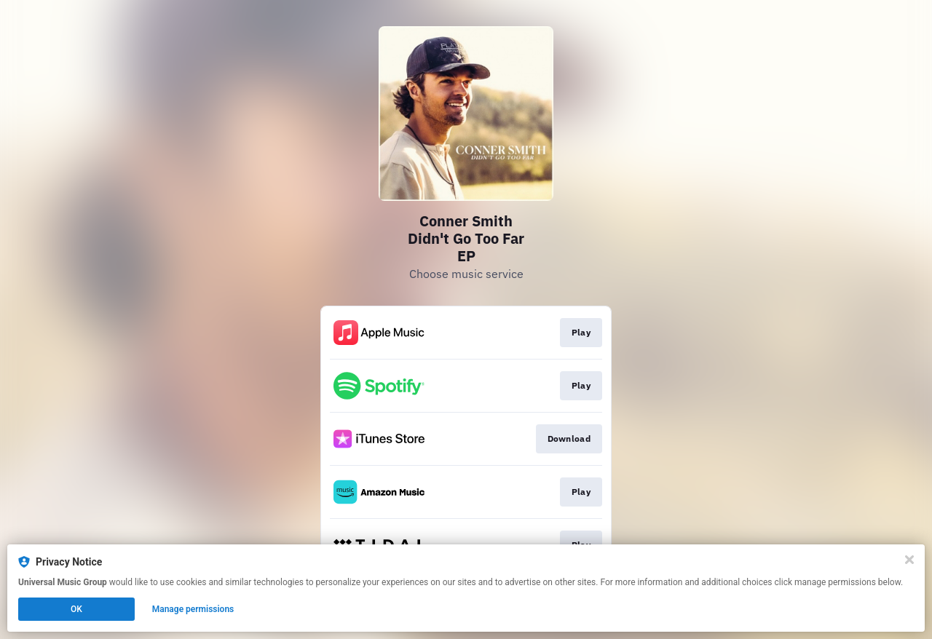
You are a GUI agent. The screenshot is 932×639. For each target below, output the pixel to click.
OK (76, 609)
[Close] (909, 559)
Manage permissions (193, 609)
